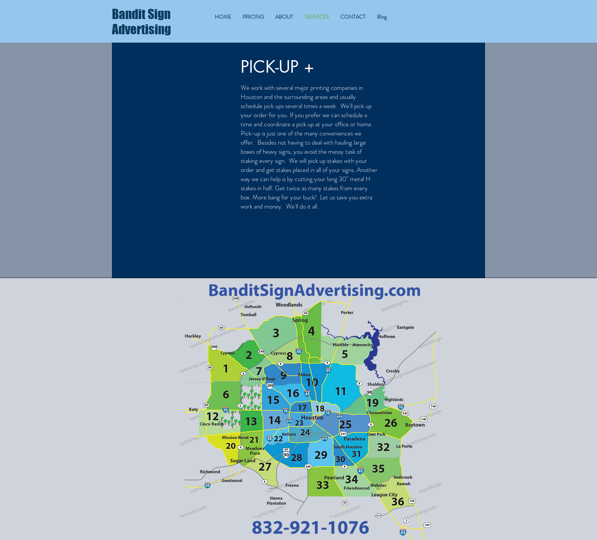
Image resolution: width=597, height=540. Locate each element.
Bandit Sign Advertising (141, 21)
